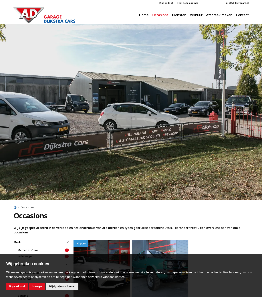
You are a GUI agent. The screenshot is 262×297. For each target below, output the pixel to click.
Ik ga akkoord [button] (17, 286)
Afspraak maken (219, 15)
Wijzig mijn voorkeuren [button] (62, 286)
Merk (17, 242)
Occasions (160, 15)
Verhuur (196, 15)
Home (144, 15)
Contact (242, 15)
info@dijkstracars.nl (237, 3)
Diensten (179, 15)
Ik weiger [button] (37, 286)
